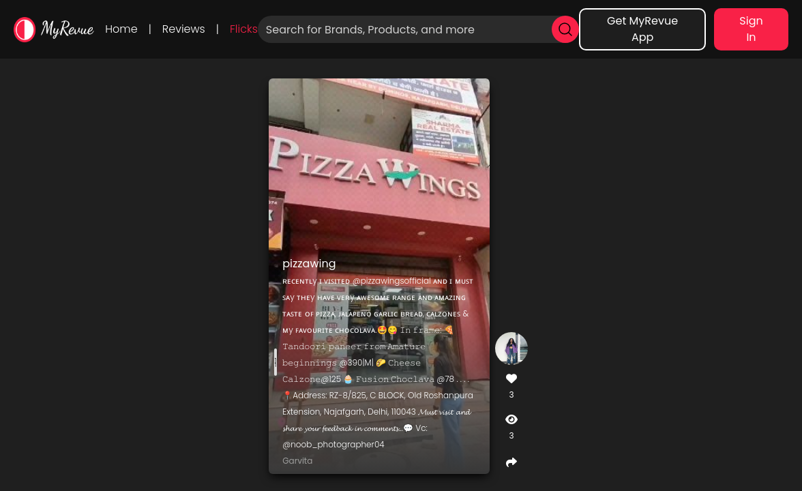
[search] (565, 29)
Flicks (244, 29)
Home (121, 29)
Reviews (183, 29)
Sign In (750, 29)
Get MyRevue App (642, 29)
